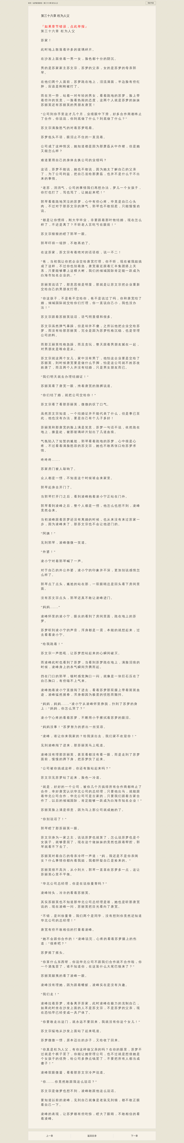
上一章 (49, 1136)
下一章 (134, 1136)
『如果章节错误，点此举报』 (65, 26)
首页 (29, 3)
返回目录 (92, 1136)
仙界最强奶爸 (37, 3)
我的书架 (151, 3)
